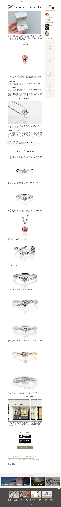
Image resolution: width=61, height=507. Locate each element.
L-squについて (25, 443)
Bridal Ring (12, 5)
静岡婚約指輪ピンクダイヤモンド (27, 459)
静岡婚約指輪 (19, 459)
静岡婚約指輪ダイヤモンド (17, 460)
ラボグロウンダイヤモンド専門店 (25, 447)
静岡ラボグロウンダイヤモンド (21, 456)
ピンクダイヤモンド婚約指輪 (12, 456)
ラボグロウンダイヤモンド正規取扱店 (31, 456)
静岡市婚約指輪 (35, 459)
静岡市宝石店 (39, 459)
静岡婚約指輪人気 (10, 460)
